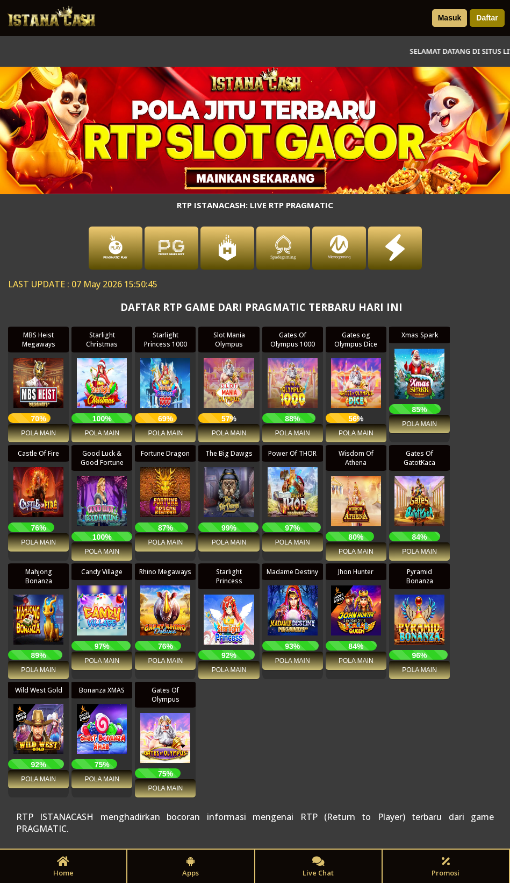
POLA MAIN (38, 433)
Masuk (450, 17)
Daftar (487, 17)
